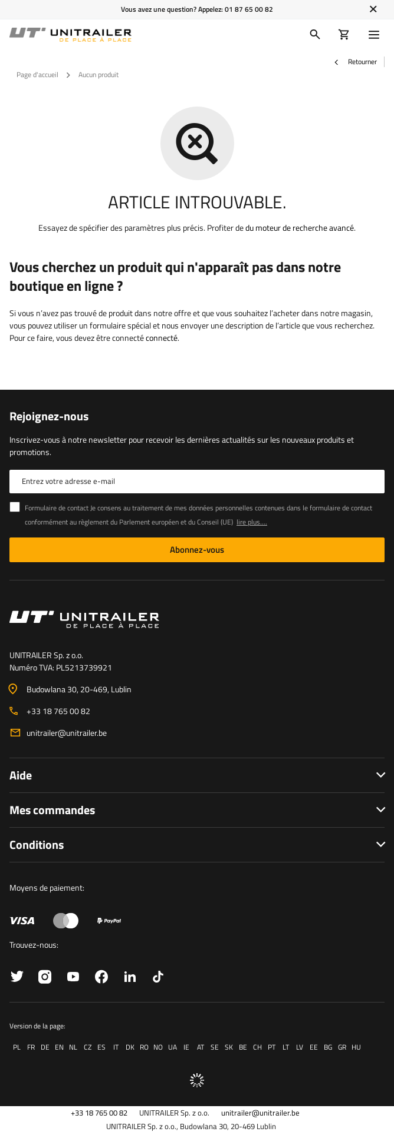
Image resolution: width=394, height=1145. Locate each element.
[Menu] (376, 34)
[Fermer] (373, 9)
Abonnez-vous (197, 549)
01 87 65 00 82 (249, 9)
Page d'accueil (37, 74)
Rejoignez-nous (48, 416)
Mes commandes (52, 810)
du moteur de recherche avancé (299, 227)
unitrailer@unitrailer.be (67, 732)
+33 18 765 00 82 (58, 711)
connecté (162, 337)
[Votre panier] (344, 34)
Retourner (355, 62)
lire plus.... (252, 521)
